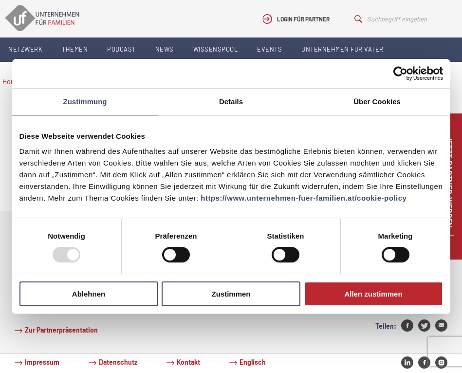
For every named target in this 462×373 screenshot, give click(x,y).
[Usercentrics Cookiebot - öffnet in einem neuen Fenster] (400, 73)
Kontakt (188, 362)
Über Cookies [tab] (377, 101)
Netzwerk (25, 49)
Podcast (121, 49)
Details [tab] (231, 101)
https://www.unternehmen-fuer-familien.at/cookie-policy (304, 198)
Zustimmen (230, 294)
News (164, 49)
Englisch (253, 362)
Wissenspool (215, 49)
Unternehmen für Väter (342, 49)
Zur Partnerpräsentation (61, 330)
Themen (75, 49)
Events (269, 49)
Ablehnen (88, 294)
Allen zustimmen (373, 294)
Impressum (42, 362)
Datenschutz (118, 362)
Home (11, 81)
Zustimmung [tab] (85, 101)
